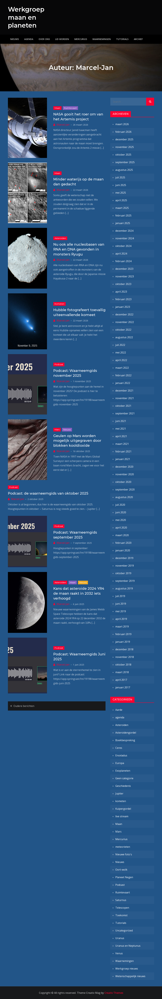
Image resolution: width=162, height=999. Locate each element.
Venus (119, 953)
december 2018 (124, 649)
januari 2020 (122, 550)
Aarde (118, 709)
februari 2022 (123, 375)
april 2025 (121, 200)
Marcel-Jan (63, 124)
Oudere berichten (23, 706)
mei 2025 (120, 192)
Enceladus (121, 755)
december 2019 (124, 558)
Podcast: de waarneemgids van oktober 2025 (48, 493)
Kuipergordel (123, 808)
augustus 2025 (124, 169)
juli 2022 (120, 344)
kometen (59, 303)
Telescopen (122, 907)
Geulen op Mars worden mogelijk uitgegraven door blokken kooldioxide (77, 441)
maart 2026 (122, 124)
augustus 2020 (124, 497)
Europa (119, 763)
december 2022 (124, 314)
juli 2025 (120, 177)
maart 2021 (122, 443)
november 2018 (124, 657)
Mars (57, 429)
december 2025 (124, 139)
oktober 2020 (123, 481)
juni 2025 (120, 185)
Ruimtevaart (70, 108)
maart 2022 (122, 367)
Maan (57, 108)
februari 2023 (123, 299)
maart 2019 (122, 626)
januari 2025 (122, 223)
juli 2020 (120, 504)
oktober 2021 (123, 405)
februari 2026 (123, 131)
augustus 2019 (124, 588)
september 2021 (125, 413)
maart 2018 (122, 672)
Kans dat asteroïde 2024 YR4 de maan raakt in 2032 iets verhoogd (78, 593)
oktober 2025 (123, 154)
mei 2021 (120, 428)
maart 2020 (122, 535)
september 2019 (125, 580)
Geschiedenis (123, 785)
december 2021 (124, 390)
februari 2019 (123, 634)
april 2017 (121, 679)
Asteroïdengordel (125, 732)
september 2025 (125, 162)
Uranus (119, 938)
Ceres (118, 747)
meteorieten (122, 846)
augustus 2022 (124, 337)
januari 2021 (122, 459)
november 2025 (124, 147)
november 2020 (124, 474)
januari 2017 (122, 687)
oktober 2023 (123, 284)
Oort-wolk (121, 869)
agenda (119, 717)
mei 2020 (120, 520)
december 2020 (124, 466)
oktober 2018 (123, 664)
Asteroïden (60, 238)
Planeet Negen (124, 877)
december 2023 (124, 268)
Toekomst (121, 915)
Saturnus (120, 900)
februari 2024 (123, 261)
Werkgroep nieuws (126, 968)
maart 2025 (122, 207)
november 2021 (124, 398)
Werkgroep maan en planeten (27, 17)
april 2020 (121, 527)
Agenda (28, 38)
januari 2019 (122, 641)
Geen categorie (124, 778)
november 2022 (124, 322)
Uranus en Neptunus (127, 945)
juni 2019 (120, 603)
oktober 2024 (123, 246)
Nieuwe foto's (123, 854)
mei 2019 (120, 611)
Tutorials (122, 38)
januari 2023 (122, 306)
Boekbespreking (125, 740)
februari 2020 (123, 542)
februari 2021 (123, 451)
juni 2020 (120, 512)
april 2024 (121, 253)
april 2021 (121, 436)
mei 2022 (120, 352)
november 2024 (124, 238)
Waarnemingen (101, 38)
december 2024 (124, 230)
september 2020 (125, 489)
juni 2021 (120, 421)
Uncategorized (124, 930)
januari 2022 (122, 383)
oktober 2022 (123, 329)
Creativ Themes (113, 992)
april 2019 (121, 618)
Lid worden (62, 38)
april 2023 (121, 291)
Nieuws (14, 38)
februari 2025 (123, 215)
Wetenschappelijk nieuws (130, 976)
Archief (138, 38)
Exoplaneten (122, 770)
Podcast (59, 364)
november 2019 (124, 565)
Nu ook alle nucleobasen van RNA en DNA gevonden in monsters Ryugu (78, 249)
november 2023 (124, 276)
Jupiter (119, 793)
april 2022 (121, 360)
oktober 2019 (123, 573)
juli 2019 (120, 596)
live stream (121, 816)
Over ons (44, 38)
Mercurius (80, 38)
